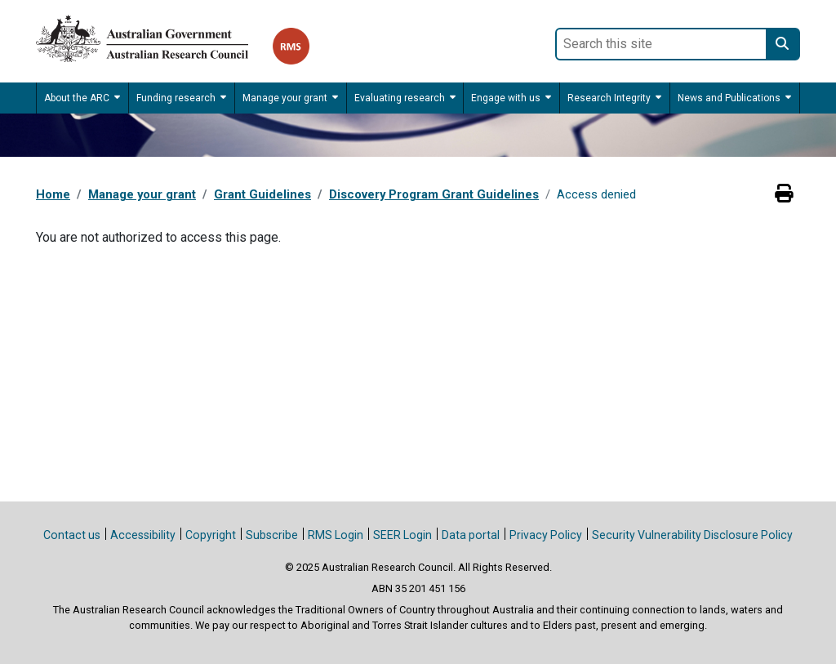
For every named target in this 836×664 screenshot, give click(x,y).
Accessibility (143, 534)
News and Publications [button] (729, 98)
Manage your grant (142, 194)
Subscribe (272, 534)
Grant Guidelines (262, 194)
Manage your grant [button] (284, 98)
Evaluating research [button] (399, 98)
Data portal (471, 534)
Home (53, 194)
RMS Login (335, 534)
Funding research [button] (176, 98)
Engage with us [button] (505, 98)
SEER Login (402, 534)
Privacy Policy (545, 534)
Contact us (71, 534)
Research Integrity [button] (609, 98)
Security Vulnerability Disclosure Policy (692, 534)
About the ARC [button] (76, 98)
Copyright (210, 534)
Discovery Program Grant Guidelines (434, 194)
